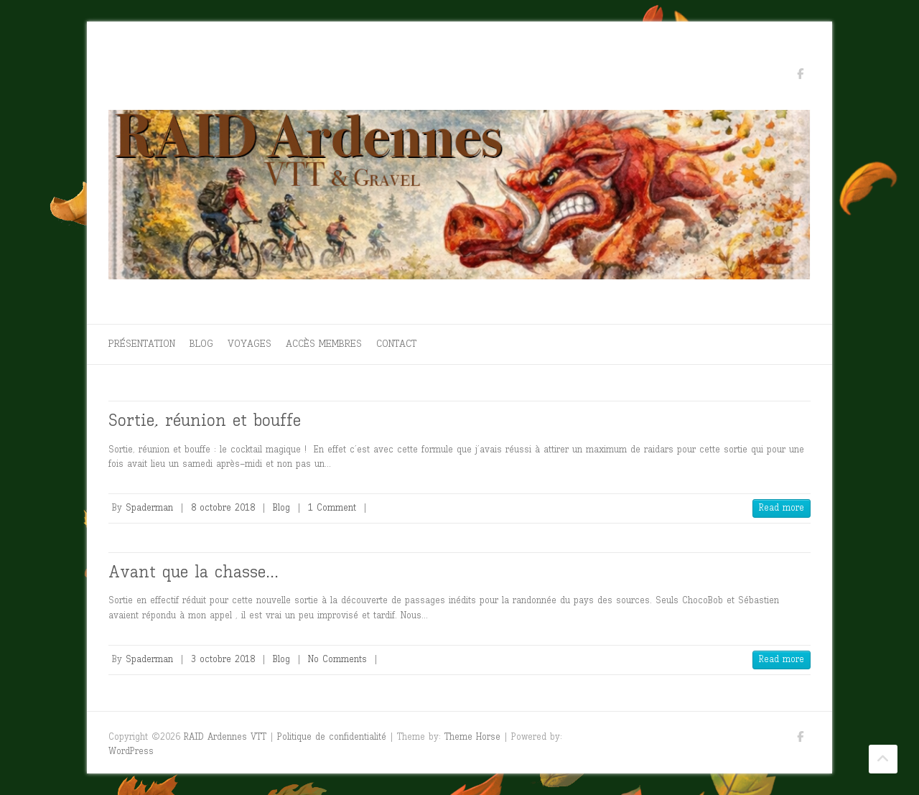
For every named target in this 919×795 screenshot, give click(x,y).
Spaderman (149, 507)
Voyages (249, 344)
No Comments (337, 659)
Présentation (141, 344)
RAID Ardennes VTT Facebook (800, 76)
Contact (396, 344)
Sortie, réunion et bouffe (204, 419)
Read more (781, 507)
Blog (201, 344)
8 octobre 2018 (223, 507)
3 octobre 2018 (223, 659)
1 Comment (332, 507)
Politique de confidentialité (331, 736)
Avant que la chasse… (193, 571)
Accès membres (324, 344)
